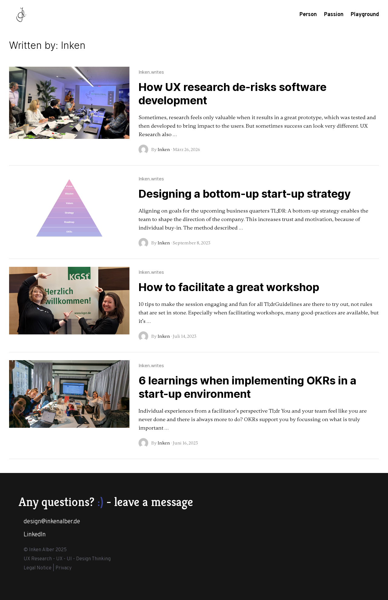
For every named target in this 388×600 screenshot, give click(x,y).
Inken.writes (151, 72)
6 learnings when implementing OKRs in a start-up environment (247, 387)
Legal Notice (38, 568)
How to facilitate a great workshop (229, 287)
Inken (164, 149)
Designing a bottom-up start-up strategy (245, 193)
